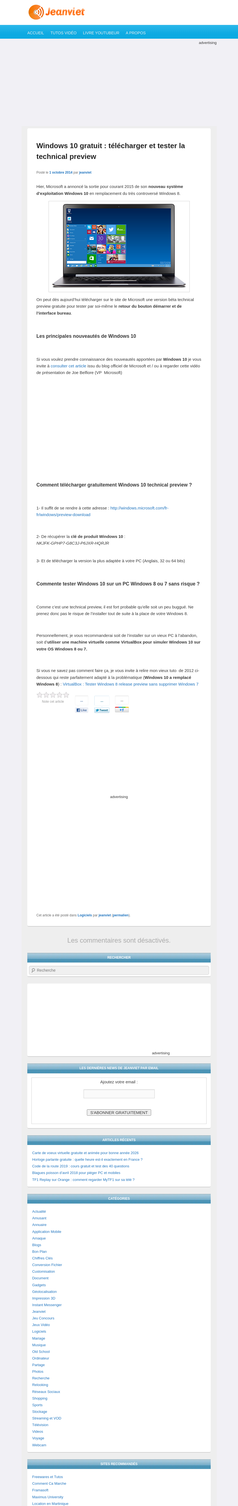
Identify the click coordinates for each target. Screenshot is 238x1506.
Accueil (35, 33)
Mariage (38, 1338)
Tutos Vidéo (63, 33)
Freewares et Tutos (47, 1477)
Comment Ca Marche (49, 1483)
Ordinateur (40, 1358)
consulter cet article (68, 366)
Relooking (40, 1385)
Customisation (43, 1271)
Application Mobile (46, 1232)
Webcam (39, 1445)
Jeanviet (39, 1311)
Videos (37, 1431)
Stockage (39, 1412)
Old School (41, 1352)
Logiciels (84, 915)
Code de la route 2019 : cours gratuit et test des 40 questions (80, 1166)
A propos (136, 33)
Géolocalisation (44, 1292)
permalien (121, 915)
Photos (37, 1371)
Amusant (39, 1218)
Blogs (36, 1245)
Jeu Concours (43, 1318)
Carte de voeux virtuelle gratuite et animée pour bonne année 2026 (85, 1153)
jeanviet (85, 172)
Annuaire (39, 1225)
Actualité (39, 1211)
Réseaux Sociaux (46, 1392)
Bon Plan (39, 1251)
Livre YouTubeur (101, 33)
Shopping (39, 1398)
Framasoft (40, 1490)
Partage (38, 1365)
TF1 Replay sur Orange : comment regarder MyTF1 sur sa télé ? (83, 1180)
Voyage (38, 1438)
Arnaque (39, 1238)
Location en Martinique (50, 1504)
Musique (39, 1345)
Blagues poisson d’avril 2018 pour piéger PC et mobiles (76, 1173)
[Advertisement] (119, 84)
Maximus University (47, 1497)
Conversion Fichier (47, 1265)
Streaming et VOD (46, 1418)
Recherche (41, 1378)
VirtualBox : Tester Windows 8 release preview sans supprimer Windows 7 (131, 684)
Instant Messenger (47, 1305)
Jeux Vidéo (41, 1325)
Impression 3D (43, 1298)
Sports (37, 1405)
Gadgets (39, 1285)
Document (40, 1278)
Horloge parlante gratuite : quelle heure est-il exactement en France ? (87, 1159)
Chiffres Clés (42, 1258)
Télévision (40, 1425)
